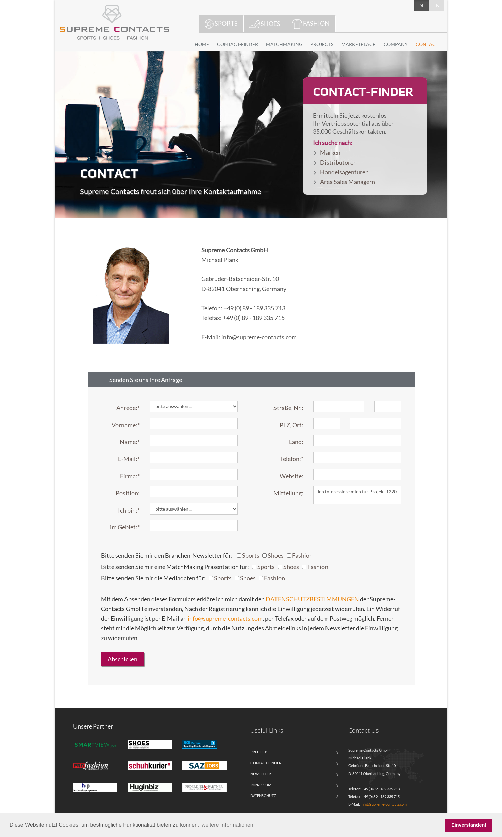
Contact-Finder (265, 763)
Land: (296, 441)
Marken (330, 152)
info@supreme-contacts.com (225, 618)
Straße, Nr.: (288, 407)
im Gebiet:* (125, 527)
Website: (291, 476)
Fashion (302, 555)
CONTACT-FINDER (237, 44)
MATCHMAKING (284, 44)
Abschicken (122, 659)
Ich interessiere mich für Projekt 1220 (357, 495)
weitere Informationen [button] (227, 825)
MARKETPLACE (358, 44)
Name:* (130, 441)
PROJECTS (321, 44)
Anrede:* (128, 407)
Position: (128, 493)
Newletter (260, 774)
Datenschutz (263, 795)
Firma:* (130, 476)
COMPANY (396, 44)
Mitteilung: (288, 493)
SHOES (264, 24)
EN (436, 5)
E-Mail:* (129, 458)
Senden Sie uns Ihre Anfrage (145, 379)
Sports (250, 555)
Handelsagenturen (344, 172)
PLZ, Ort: (291, 425)
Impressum (260, 785)
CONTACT (427, 44)
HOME (202, 44)
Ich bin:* (129, 510)
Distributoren (338, 162)
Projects (259, 752)
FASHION (311, 24)
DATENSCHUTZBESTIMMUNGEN (312, 599)
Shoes (276, 555)
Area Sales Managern (347, 181)
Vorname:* (126, 425)
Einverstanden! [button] (468, 825)
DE (421, 5)
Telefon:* (291, 458)
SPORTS (221, 24)
